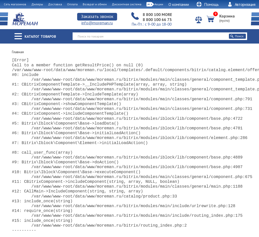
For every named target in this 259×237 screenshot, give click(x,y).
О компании (178, 4)
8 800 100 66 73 (157, 19)
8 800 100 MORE (157, 14)
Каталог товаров (40, 36)
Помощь (208, 4)
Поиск (237, 36)
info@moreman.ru (97, 22)
